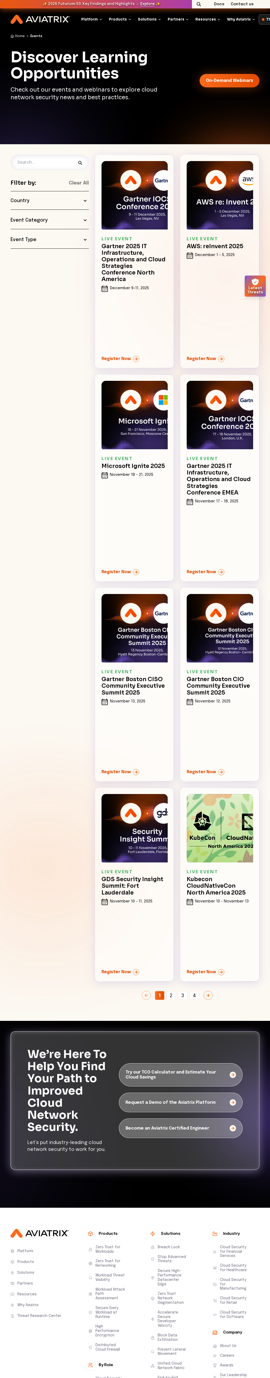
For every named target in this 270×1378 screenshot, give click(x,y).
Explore (147, 4)
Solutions (147, 19)
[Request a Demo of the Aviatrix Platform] (181, 1102)
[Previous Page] (146, 995)
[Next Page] (208, 995)
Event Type (49, 239)
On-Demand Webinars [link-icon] (229, 80)
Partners (176, 19)
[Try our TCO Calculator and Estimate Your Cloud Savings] (181, 1074)
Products (118, 19)
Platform (89, 19)
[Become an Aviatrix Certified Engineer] (181, 1128)
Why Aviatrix (239, 19)
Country (49, 200)
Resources (205, 19)
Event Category (49, 220)
